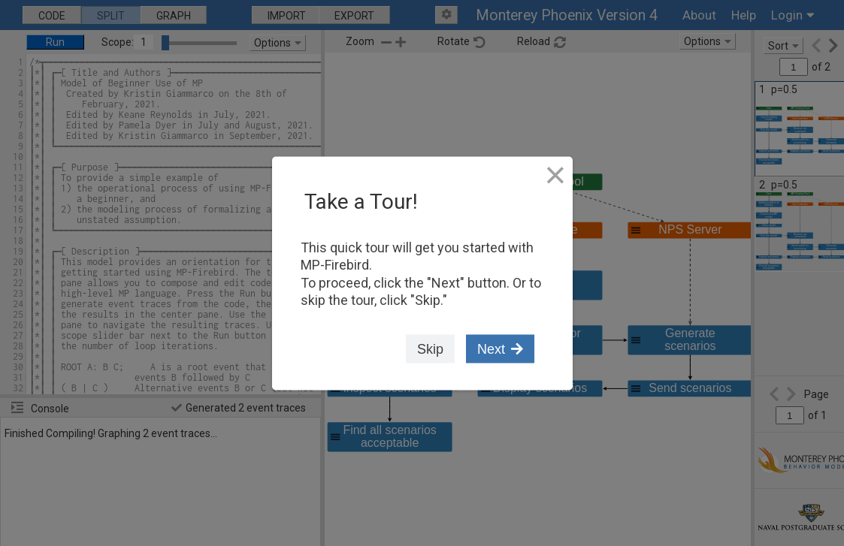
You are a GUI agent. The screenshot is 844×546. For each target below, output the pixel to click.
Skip (430, 349)
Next (500, 349)
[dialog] (422, 273)
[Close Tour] (555, 175)
